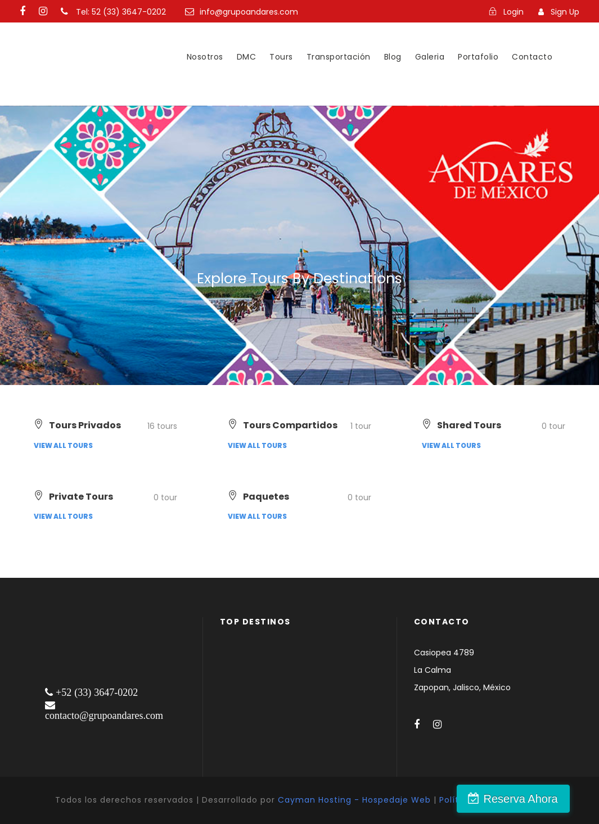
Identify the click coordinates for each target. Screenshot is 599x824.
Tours (281, 56)
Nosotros (205, 56)
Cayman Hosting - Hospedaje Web (354, 799)
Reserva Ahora (539, 799)
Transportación (339, 56)
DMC (246, 56)
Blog (393, 56)
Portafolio (478, 56)
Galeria (430, 56)
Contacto (532, 56)
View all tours (63, 445)
